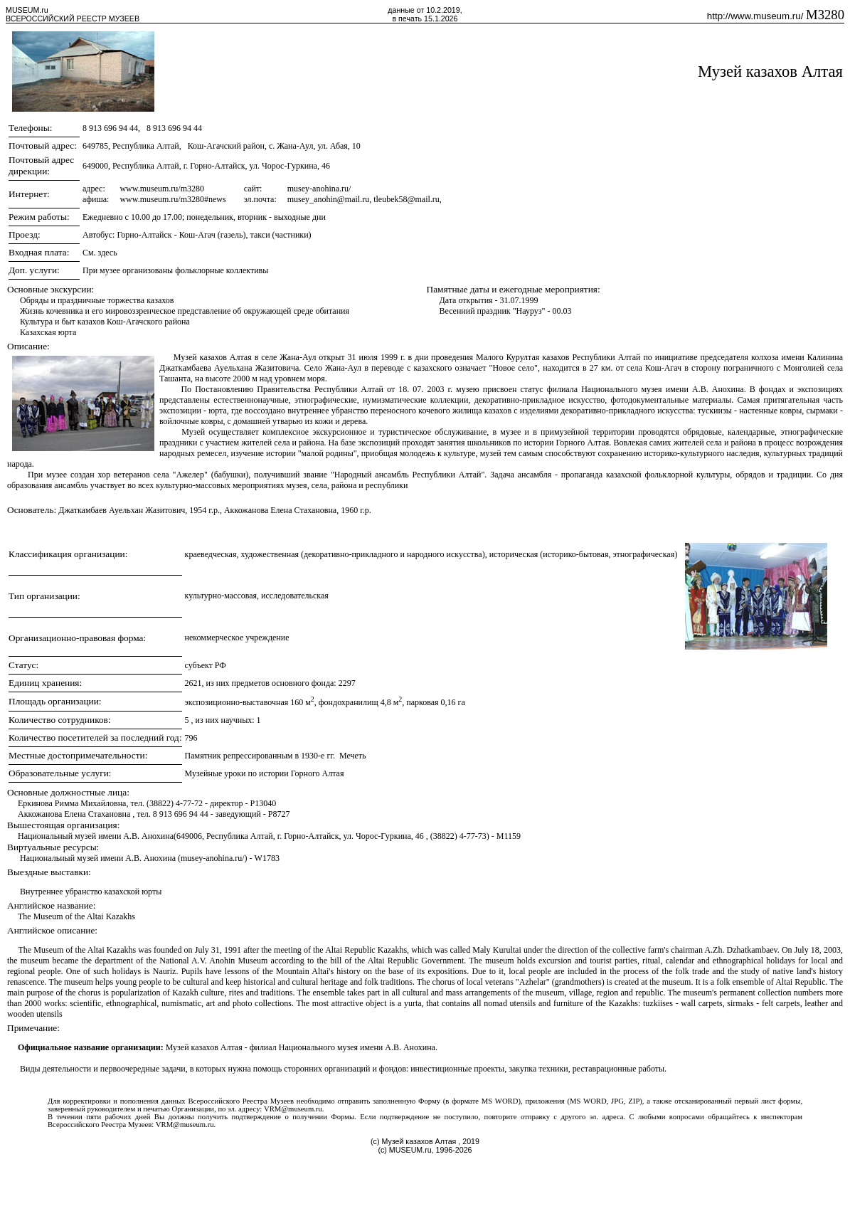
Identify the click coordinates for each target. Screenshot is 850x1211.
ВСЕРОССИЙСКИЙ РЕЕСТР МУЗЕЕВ (72, 18)
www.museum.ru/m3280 (161, 189)
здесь (107, 253)
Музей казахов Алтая (770, 71)
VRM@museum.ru (293, 1109)
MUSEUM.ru (27, 10)
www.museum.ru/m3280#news (172, 199)
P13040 (263, 803)
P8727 (279, 814)
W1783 (267, 858)
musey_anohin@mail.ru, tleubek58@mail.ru (363, 199)
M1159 (508, 836)
